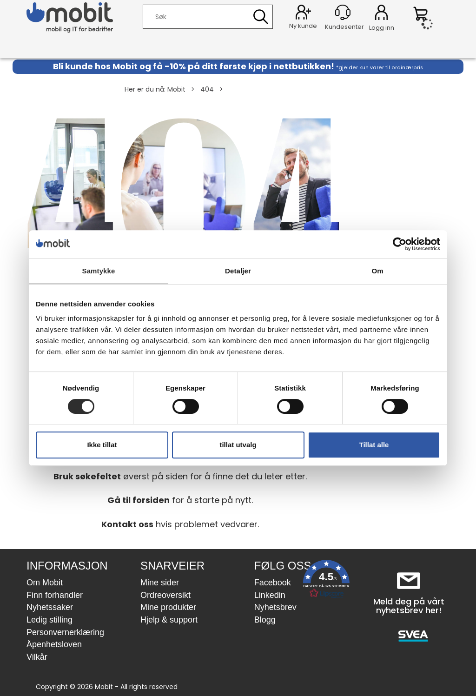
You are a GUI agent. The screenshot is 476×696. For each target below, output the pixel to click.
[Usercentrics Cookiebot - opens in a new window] (399, 244)
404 (207, 89)
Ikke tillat (102, 445)
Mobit (176, 89)
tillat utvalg (237, 445)
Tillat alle (374, 445)
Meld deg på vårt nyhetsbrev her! (408, 606)
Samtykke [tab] (98, 271)
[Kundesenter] (342, 12)
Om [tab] (377, 271)
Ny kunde (303, 25)
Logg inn (381, 14)
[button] (326, 581)
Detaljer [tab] (238, 271)
